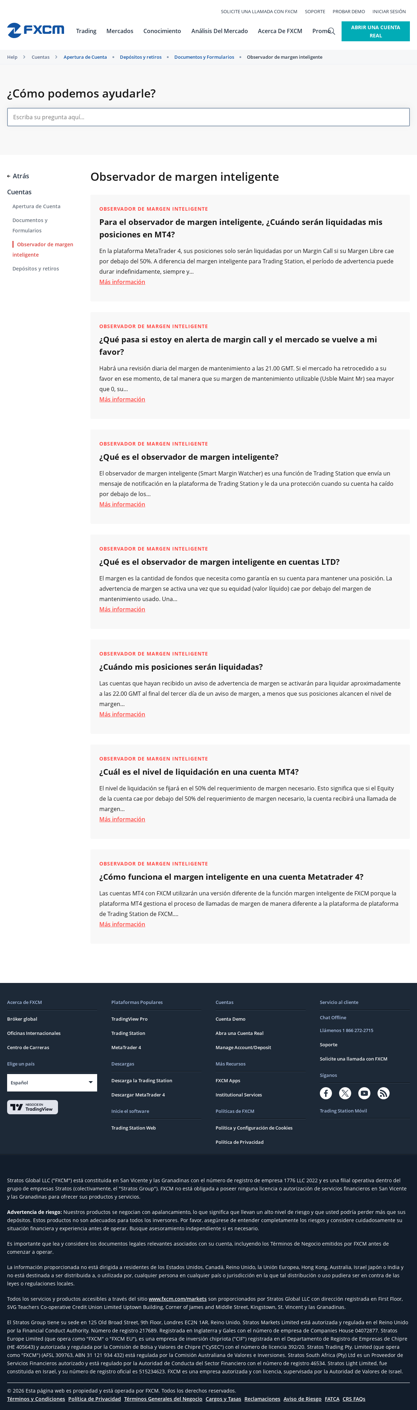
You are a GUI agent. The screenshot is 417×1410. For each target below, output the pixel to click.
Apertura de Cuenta (85, 57)
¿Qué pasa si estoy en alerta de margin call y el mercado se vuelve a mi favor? (238, 345)
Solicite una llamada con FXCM (263, 11)
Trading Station (128, 1033)
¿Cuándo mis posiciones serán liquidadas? (181, 666)
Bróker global (22, 1019)
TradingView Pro (129, 1019)
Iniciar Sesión (393, 11)
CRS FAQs (354, 1398)
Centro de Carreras (28, 1047)
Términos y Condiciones (36, 1398)
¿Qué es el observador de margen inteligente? (189, 456)
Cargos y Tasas (223, 1398)
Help (12, 57)
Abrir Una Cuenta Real (370, 31)
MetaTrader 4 (126, 1047)
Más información (122, 282)
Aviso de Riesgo (303, 1398)
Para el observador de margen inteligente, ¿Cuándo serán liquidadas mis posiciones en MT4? (240, 228)
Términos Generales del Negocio (163, 1398)
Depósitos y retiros (141, 57)
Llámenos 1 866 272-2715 (346, 1030)
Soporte (319, 11)
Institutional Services (239, 1094)
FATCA (332, 1398)
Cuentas (40, 57)
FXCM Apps (228, 1080)
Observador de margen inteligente (284, 57)
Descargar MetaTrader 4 (138, 1094)
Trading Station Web (133, 1128)
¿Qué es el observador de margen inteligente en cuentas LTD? (219, 561)
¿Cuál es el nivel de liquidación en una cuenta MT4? (199, 771)
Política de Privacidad (240, 1142)
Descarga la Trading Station (141, 1080)
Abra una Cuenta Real (240, 1033)
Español (19, 1082)
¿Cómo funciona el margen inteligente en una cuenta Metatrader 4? (231, 876)
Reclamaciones (262, 1398)
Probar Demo (353, 11)
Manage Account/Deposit (243, 1047)
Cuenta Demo (231, 1019)
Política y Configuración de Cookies (254, 1128)
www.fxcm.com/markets (178, 1298)
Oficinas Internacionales (33, 1033)
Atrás (18, 176)
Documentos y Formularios (204, 57)
